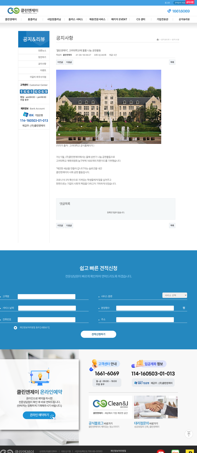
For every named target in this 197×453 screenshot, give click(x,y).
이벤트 (43, 70)
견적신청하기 (98, 334)
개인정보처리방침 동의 (33, 327)
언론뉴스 (42, 50)
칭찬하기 (42, 57)
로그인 (167, 3)
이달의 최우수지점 (38, 77)
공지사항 (42, 63)
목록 (172, 62)
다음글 (69, 62)
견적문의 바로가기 (181, 3)
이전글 (60, 62)
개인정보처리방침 (118, 451)
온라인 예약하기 (39, 415)
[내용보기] (44, 327)
